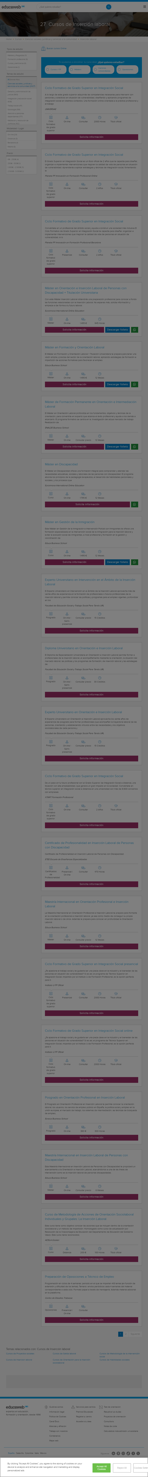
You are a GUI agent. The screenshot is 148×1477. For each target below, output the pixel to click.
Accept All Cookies (102, 1468)
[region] (74, 1467)
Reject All (122, 1468)
